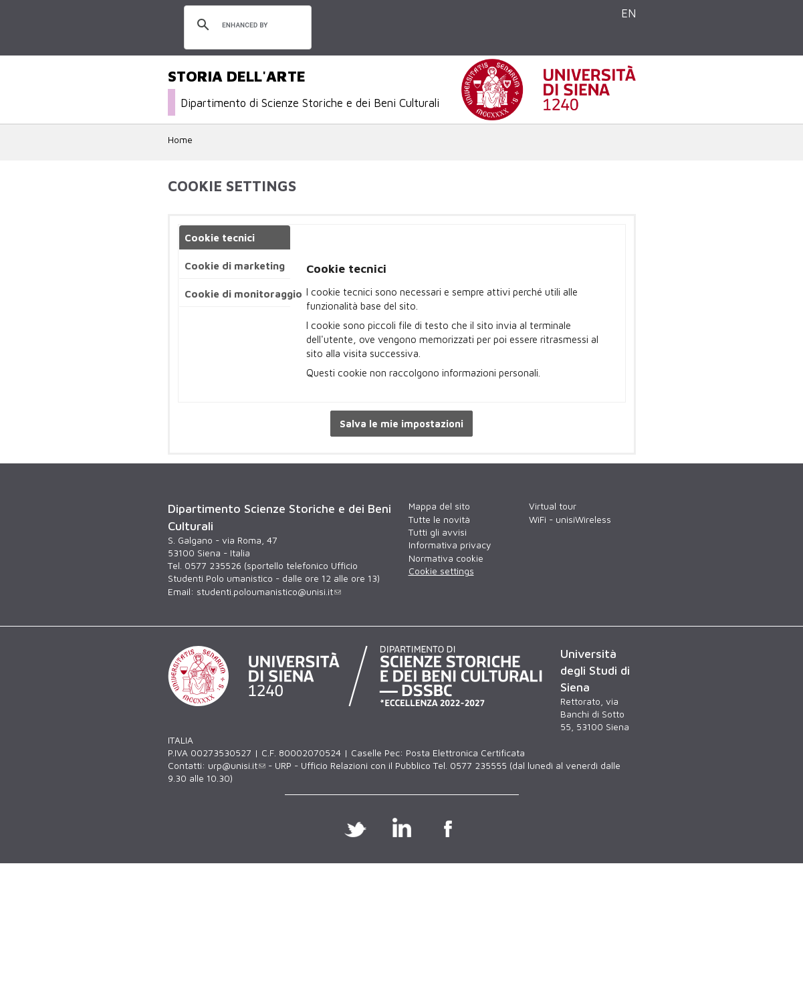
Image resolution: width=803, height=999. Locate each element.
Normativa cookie (446, 558)
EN (628, 13)
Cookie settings (441, 571)
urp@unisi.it (236, 765)
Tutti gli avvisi (438, 532)
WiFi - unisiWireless (570, 519)
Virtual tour (552, 506)
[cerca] (245, 25)
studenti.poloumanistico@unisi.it (269, 591)
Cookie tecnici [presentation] (220, 237)
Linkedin (401, 827)
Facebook (447, 827)
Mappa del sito (439, 506)
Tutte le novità (439, 519)
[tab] (234, 237)
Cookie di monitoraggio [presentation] (243, 294)
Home (180, 139)
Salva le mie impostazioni (401, 423)
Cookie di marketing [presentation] (235, 265)
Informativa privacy (450, 545)
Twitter (355, 827)
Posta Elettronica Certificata (465, 753)
